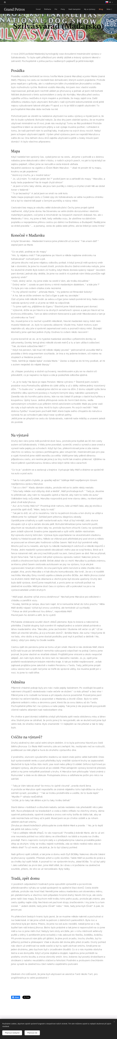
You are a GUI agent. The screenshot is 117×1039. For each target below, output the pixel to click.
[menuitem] (40, 9)
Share (15, 997)
